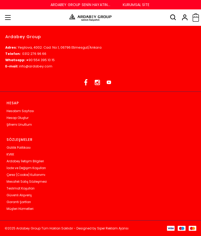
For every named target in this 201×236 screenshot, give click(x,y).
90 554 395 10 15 (42, 60)
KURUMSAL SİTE (136, 4)
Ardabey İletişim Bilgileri (25, 161)
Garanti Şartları (19, 202)
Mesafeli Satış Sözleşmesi (27, 181)
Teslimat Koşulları (21, 188)
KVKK (10, 154)
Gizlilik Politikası (19, 147)
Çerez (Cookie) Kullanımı (26, 174)
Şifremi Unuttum (19, 124)
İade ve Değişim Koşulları (26, 168)
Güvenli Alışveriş (19, 195)
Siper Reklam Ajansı (113, 228)
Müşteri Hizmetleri (20, 208)
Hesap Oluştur (18, 118)
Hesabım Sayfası (20, 111)
